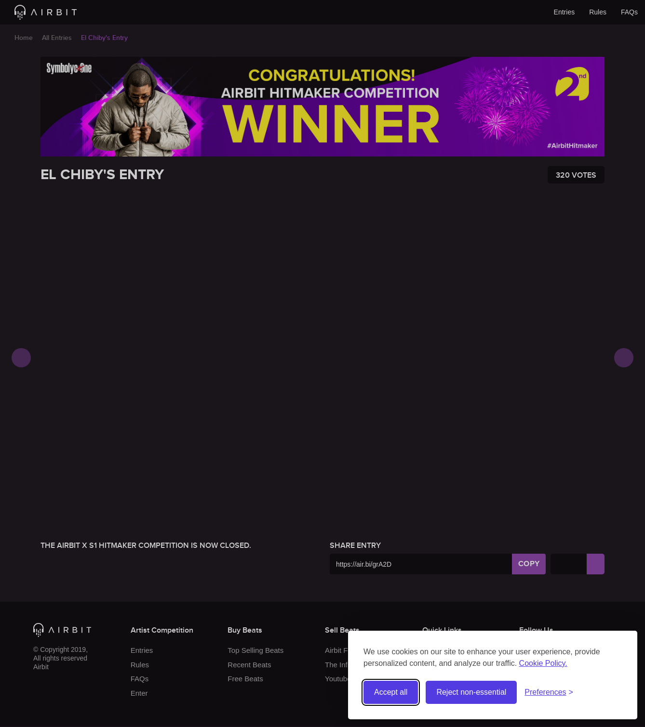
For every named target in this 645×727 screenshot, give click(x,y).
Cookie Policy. (543, 663)
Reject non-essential (471, 692)
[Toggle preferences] (548, 693)
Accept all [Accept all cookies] (390, 692)
